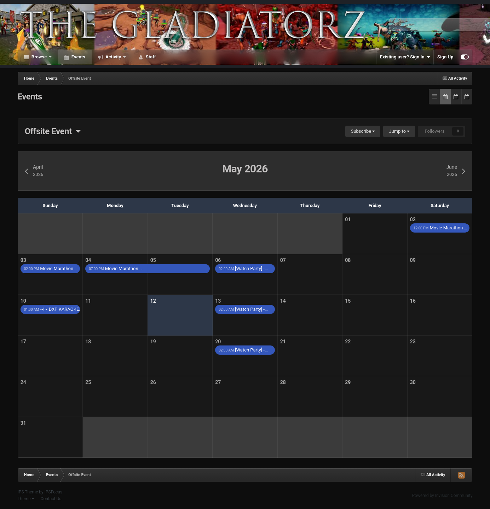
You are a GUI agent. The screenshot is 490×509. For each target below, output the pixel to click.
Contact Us (51, 498)
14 (283, 301)
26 (153, 382)
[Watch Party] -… (243, 268)
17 (23, 341)
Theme (26, 498)
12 (153, 301)
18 (88, 341)
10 (23, 301)
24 (23, 382)
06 (218, 260)
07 (283, 260)
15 (348, 301)
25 (88, 382)
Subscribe (363, 131)
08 (348, 260)
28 (283, 382)
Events (77, 56)
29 (348, 382)
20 (218, 341)
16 (413, 301)
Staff (150, 56)
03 (23, 260)
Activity (113, 56)
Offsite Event (52, 131)
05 (153, 260)
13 (218, 301)
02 (413, 219)
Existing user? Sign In (405, 57)
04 (88, 260)
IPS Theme (28, 492)
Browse (39, 56)
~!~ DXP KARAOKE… (52, 309)
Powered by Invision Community (442, 495)
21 (283, 341)
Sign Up (445, 56)
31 (23, 423)
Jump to (399, 131)
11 (88, 301)
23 (413, 341)
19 (153, 341)
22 (348, 341)
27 (218, 382)
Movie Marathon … (440, 227)
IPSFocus (53, 492)
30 (413, 382)
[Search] (419, 24)
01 (348, 219)
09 (413, 260)
